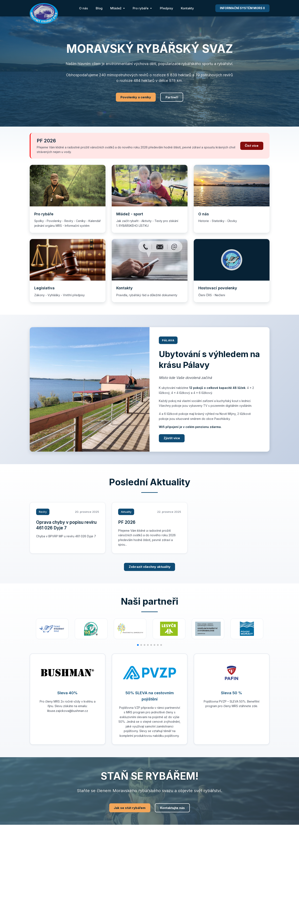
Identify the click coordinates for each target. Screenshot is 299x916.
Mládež (117, 8)
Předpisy (166, 8)
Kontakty (187, 8)
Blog (99, 8)
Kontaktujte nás (172, 808)
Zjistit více (172, 438)
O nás (83, 8)
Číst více (252, 146)
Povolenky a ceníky (135, 97)
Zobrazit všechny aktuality (149, 567)
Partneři (171, 97)
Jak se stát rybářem (130, 808)
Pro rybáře (142, 8)
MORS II (242, 8)
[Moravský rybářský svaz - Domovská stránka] (44, 13)
